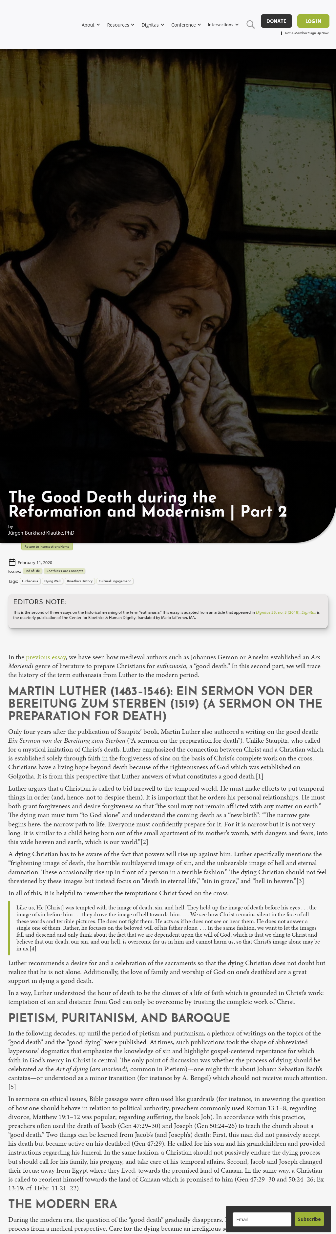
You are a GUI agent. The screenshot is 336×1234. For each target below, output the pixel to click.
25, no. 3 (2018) (278, 612)
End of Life (32, 570)
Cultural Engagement (115, 581)
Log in (313, 21)
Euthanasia (30, 581)
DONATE (276, 21)
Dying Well (52, 581)
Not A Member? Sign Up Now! (307, 33)
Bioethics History (80, 581)
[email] (262, 1219)
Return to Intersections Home (47, 546)
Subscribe (309, 1219)
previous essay (46, 657)
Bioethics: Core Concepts (64, 570)
